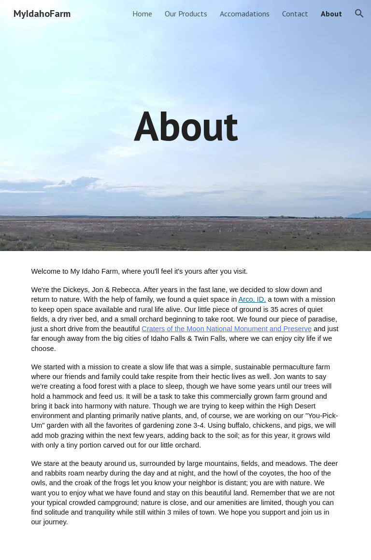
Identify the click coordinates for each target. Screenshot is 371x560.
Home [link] (142, 13)
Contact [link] (295, 13)
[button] (359, 13)
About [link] (331, 13)
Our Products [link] (186, 13)
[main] (185, 125)
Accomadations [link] (245, 13)
